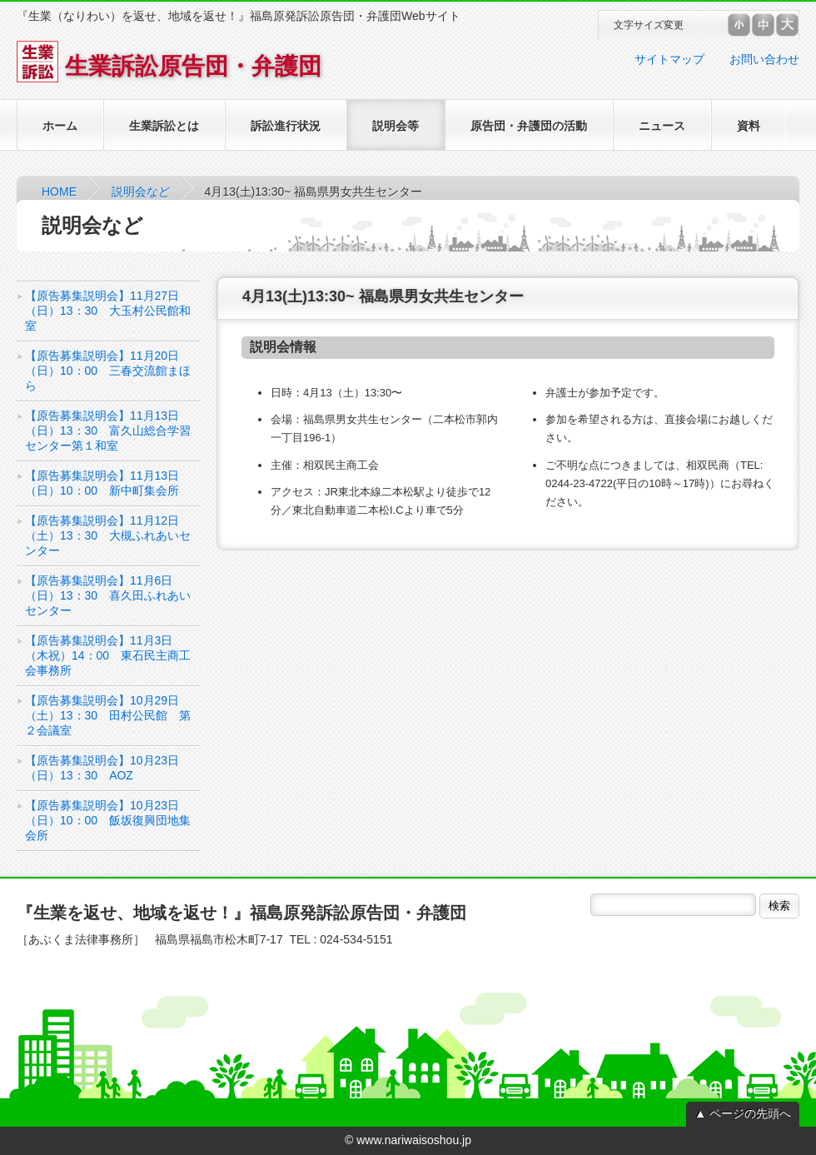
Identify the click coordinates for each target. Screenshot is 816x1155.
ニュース (662, 125)
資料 (748, 125)
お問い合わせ (764, 59)
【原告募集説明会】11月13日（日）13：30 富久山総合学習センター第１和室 (108, 430)
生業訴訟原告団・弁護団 (169, 66)
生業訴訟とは (164, 125)
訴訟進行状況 (286, 125)
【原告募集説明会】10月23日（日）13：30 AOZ (102, 768)
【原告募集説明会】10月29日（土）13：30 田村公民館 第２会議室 (108, 715)
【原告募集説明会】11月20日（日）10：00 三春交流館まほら (108, 370)
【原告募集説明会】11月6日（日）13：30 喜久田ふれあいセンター (108, 595)
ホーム (59, 125)
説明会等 (395, 125)
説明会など (141, 191)
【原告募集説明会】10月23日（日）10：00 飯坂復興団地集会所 (108, 820)
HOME (59, 191)
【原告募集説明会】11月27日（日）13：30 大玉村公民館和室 (108, 310)
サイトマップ (669, 59)
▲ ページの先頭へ (742, 1113)
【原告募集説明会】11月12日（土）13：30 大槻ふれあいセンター (108, 535)
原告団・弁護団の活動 (528, 125)
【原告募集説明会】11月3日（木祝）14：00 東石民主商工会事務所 (108, 655)
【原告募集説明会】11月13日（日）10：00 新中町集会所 (102, 483)
